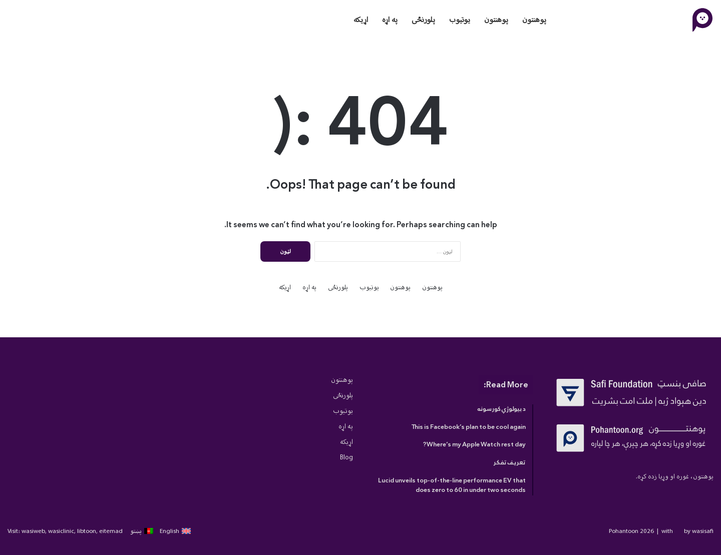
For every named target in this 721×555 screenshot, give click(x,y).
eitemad (111, 530)
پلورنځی (423, 19)
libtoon (86, 530)
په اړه (390, 19)
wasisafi (702, 530)
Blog (346, 457)
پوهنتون (534, 19)
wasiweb (33, 530)
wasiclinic (61, 530)
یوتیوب (459, 19)
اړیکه (360, 19)
